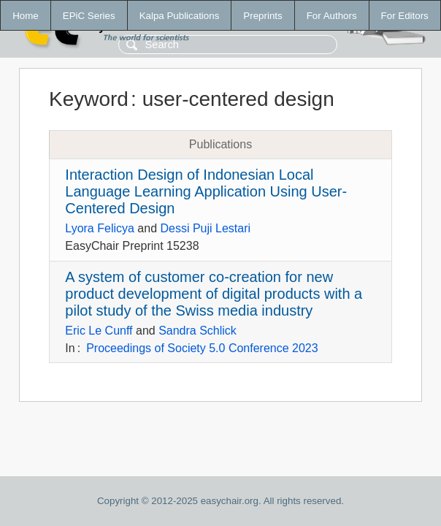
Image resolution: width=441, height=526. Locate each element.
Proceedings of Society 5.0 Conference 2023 (202, 348)
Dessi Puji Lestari (205, 228)
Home (25, 15)
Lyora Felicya (99, 228)
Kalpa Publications (179, 15)
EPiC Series (89, 15)
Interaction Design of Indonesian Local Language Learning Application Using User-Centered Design (206, 191)
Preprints (262, 15)
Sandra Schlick (197, 330)
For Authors (332, 15)
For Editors (405, 15)
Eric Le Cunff (98, 330)
